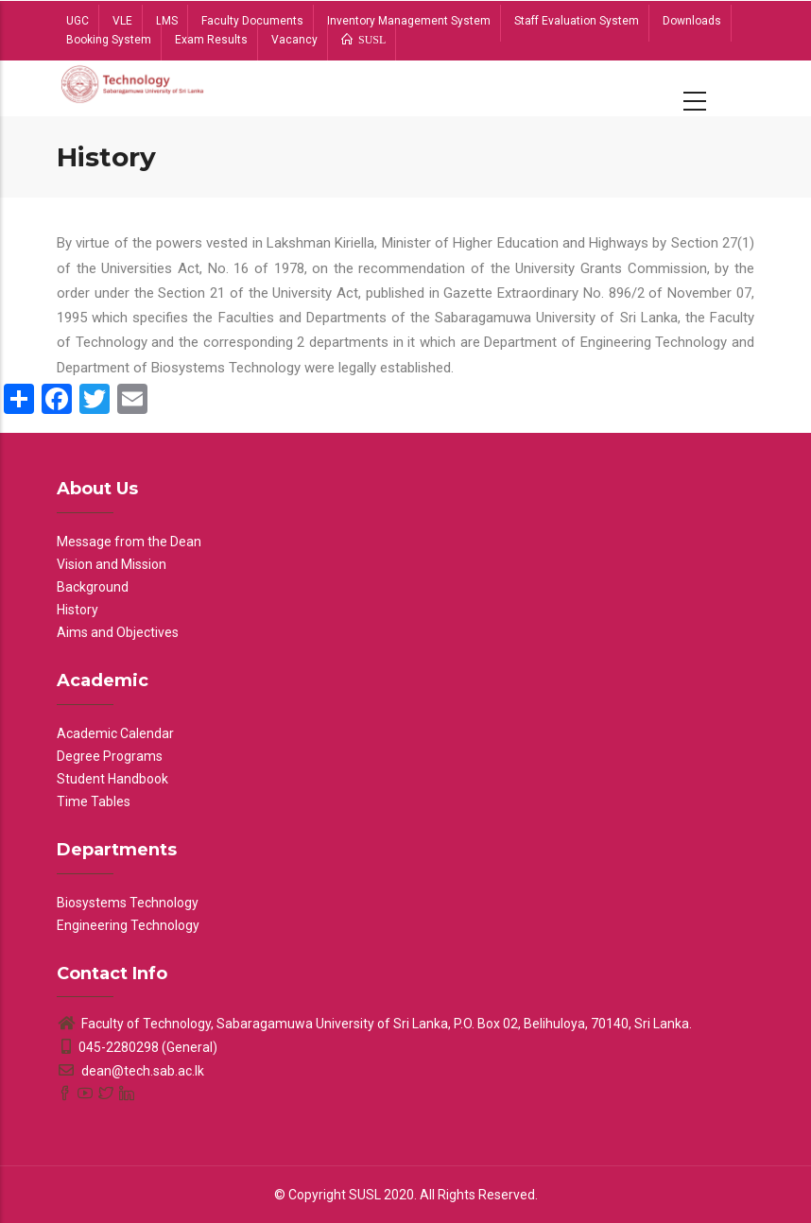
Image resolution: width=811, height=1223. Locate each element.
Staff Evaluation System (576, 20)
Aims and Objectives (118, 632)
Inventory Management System (409, 20)
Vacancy (294, 39)
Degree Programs (110, 756)
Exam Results (211, 39)
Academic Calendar (115, 733)
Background (93, 586)
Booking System (108, 39)
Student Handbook (112, 778)
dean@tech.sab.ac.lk (130, 1070)
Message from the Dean (129, 541)
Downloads (692, 20)
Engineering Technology (128, 925)
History (77, 609)
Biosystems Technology (127, 902)
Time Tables (93, 801)
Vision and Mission (111, 564)
